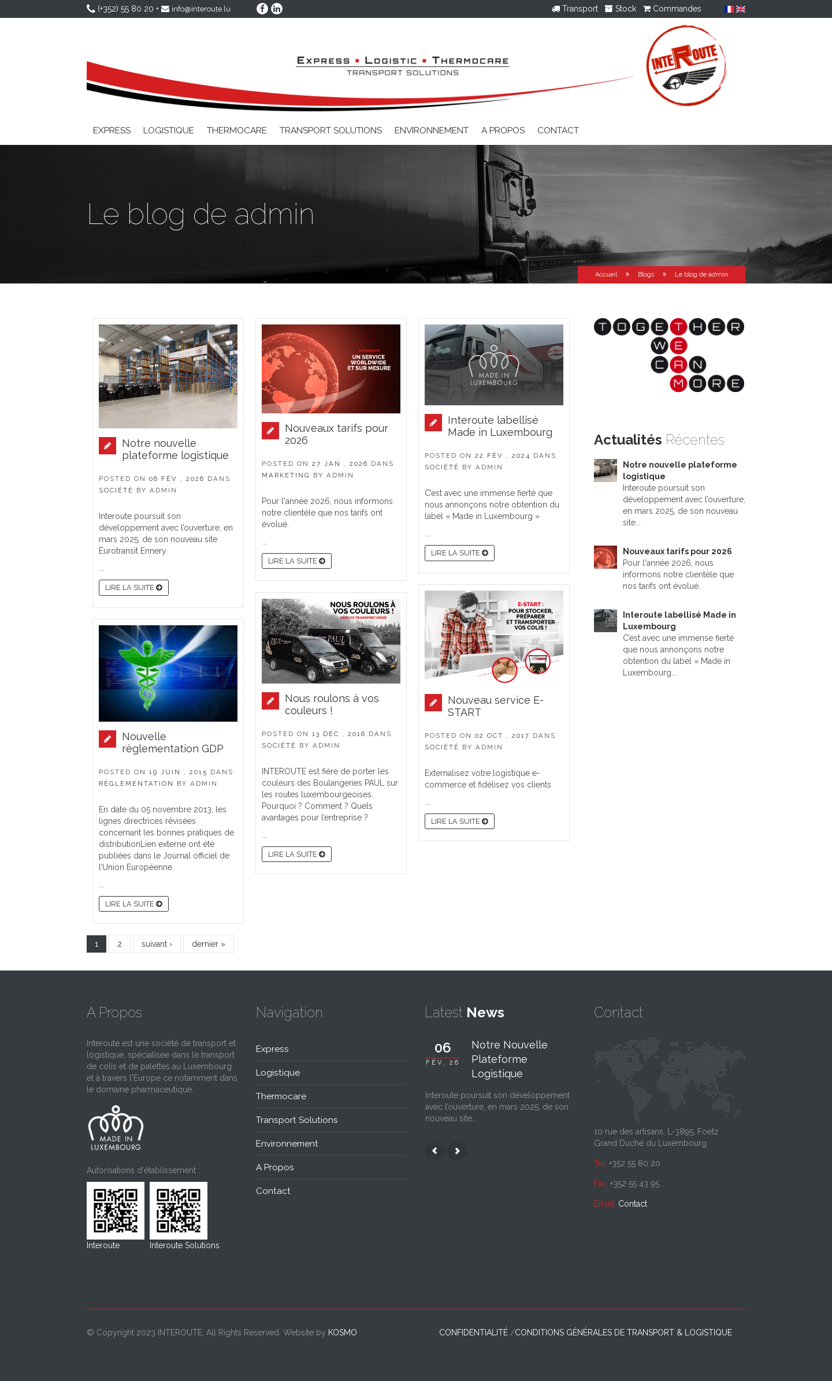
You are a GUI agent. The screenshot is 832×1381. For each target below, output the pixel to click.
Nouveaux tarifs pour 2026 (336, 433)
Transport (575, 8)
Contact (558, 130)
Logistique (168, 130)
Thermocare (237, 130)
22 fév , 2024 (502, 455)
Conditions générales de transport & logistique (623, 1332)
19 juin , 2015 (178, 771)
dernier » (208, 943)
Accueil (606, 274)
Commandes (672, 8)
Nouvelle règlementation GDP (173, 742)
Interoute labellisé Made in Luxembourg (500, 425)
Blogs (646, 274)
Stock (620, 8)
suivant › (157, 943)
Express (112, 130)
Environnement (432, 130)
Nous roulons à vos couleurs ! (332, 704)
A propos (503, 130)
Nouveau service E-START (496, 705)
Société (116, 490)
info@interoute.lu (203, 8)
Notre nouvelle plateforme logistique (175, 448)
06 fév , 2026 (177, 478)
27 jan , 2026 (340, 463)
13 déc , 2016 (339, 733)
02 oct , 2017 (502, 735)
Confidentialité (473, 1332)
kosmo (342, 1332)
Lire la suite (133, 587)
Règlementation (136, 783)
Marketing (286, 475)
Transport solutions (331, 130)
